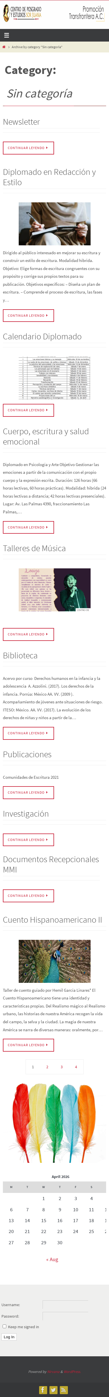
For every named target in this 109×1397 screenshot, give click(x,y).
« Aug (52, 1259)
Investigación (26, 813)
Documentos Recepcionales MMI (51, 864)
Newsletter (21, 121)
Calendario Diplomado (42, 336)
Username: (10, 1304)
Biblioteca (20, 655)
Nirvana (53, 1371)
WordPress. (72, 1371)
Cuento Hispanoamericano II (52, 919)
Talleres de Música (34, 548)
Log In (9, 1337)
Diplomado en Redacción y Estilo (49, 176)
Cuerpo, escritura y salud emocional (46, 436)
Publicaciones (27, 754)
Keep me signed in (23, 1326)
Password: (10, 1316)
